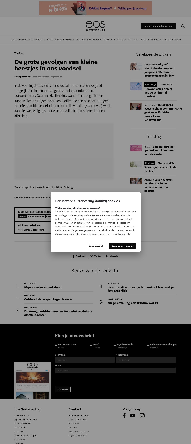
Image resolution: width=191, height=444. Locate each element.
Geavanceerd (96, 245)
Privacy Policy (124, 233)
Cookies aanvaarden (122, 245)
